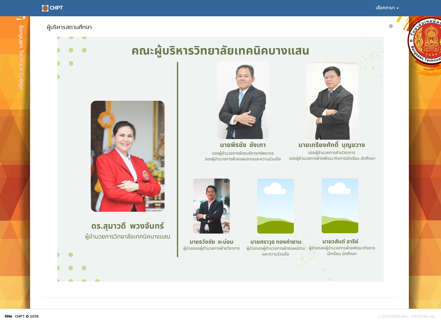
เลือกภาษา (387, 7)
